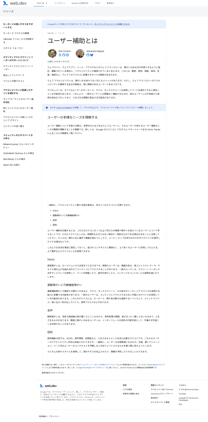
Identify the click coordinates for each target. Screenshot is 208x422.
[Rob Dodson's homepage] (67, 56)
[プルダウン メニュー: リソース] (47, 3)
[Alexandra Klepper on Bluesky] (91, 56)
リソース (8, 11)
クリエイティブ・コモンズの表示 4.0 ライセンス (99, 365)
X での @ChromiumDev (189, 389)
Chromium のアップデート (162, 394)
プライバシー (54, 416)
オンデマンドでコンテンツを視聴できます (111, 24)
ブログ (97, 3)
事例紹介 (110, 3)
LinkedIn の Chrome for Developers (188, 399)
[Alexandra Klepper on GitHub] (87, 56)
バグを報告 (127, 389)
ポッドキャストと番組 (160, 402)
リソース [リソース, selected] (40, 3)
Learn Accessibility (64, 107)
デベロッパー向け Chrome (162, 389)
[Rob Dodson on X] (60, 56)
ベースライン (59, 3)
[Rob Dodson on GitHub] (63, 56)
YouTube (182, 394)
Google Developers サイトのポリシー (91, 367)
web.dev (50, 33)
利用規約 (42, 416)
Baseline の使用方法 (80, 3)
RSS (180, 404)
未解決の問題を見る (131, 394)
